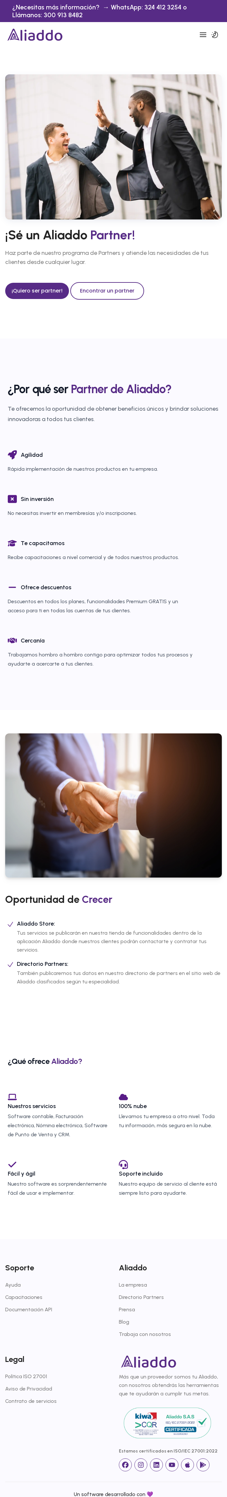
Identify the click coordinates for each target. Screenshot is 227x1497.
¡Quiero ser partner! (37, 290)
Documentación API (28, 1309)
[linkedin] (156, 1464)
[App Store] (187, 1464)
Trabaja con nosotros (145, 1334)
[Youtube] (171, 1464)
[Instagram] (140, 1464)
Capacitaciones (23, 1297)
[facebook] (125, 1464)
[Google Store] (203, 1464)
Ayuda (13, 1285)
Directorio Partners (141, 1297)
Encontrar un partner (107, 290)
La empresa (133, 1285)
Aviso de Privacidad (28, 1389)
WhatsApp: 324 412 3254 (147, 7)
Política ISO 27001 (26, 1376)
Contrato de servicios (31, 1401)
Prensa (127, 1309)
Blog (124, 1322)
